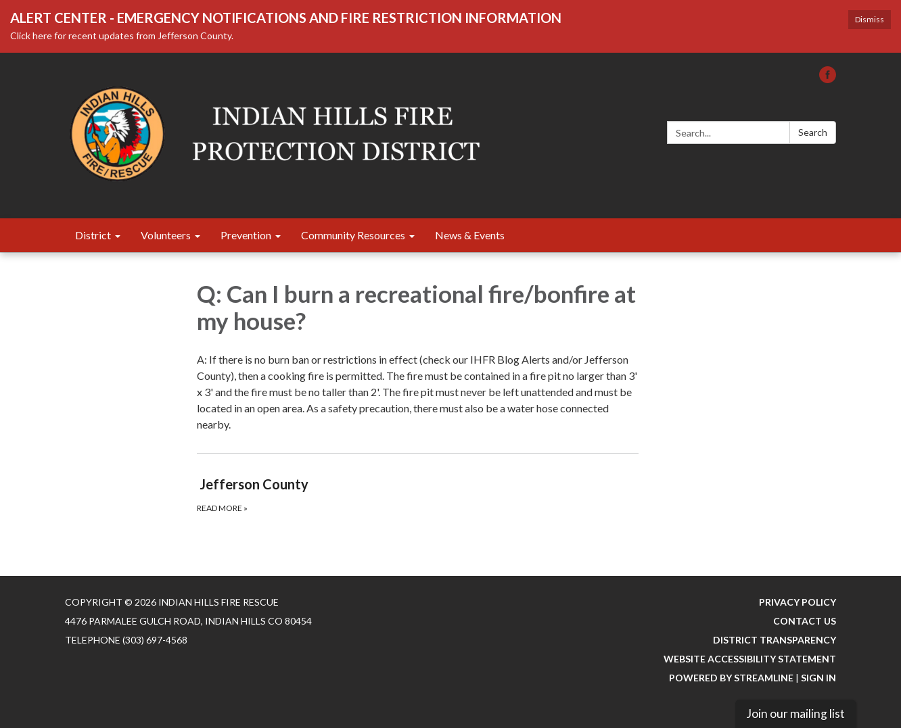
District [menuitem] (93, 234)
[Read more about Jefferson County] (418, 494)
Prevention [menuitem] (246, 234)
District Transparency (774, 640)
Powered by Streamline (731, 677)
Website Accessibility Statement (750, 658)
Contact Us (804, 621)
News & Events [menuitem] (470, 234)
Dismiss (869, 19)
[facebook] (827, 78)
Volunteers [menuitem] (166, 234)
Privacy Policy (797, 602)
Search (812, 132)
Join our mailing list (795, 713)
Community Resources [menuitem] (353, 234)
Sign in (818, 677)
